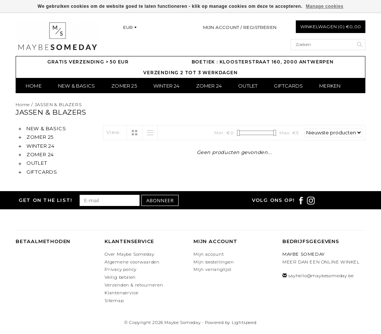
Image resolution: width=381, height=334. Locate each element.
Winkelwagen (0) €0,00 (330, 26)
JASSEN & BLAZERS (58, 104)
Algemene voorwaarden (132, 262)
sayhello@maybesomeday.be (320, 275)
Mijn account (208, 254)
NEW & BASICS (76, 86)
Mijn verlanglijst (212, 269)
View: (113, 132)
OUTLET (247, 86)
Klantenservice (121, 292)
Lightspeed (244, 322)
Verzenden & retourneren (134, 285)
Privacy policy (121, 269)
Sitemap (114, 300)
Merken (329, 86)
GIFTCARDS (288, 86)
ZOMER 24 (209, 86)
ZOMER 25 (124, 86)
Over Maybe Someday (129, 254)
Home (34, 86)
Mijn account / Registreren (239, 27)
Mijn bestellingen (213, 262)
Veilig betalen (120, 277)
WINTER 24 (166, 86)
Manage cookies (324, 6)
